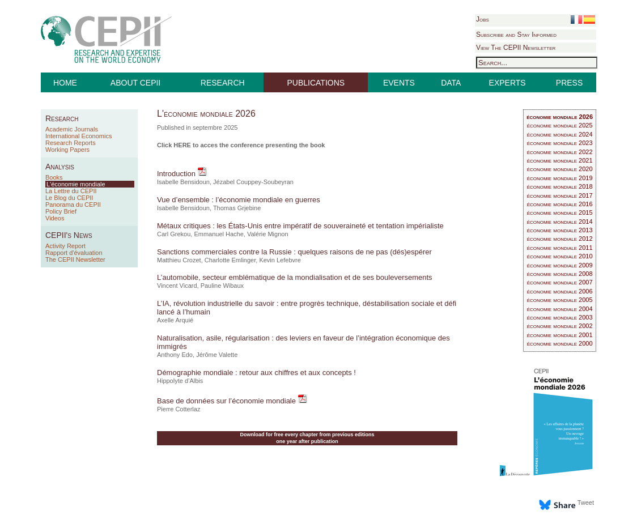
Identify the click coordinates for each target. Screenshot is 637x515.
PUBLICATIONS (316, 82)
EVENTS (399, 82)
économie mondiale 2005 (560, 299)
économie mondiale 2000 (560, 343)
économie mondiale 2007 (560, 282)
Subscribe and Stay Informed (516, 35)
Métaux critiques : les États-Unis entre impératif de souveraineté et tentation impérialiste (300, 226)
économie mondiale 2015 (560, 212)
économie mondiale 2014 (560, 221)
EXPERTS (507, 82)
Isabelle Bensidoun (183, 181)
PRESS (569, 82)
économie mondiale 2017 (560, 195)
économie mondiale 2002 (560, 325)
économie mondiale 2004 (560, 308)
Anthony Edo (175, 354)
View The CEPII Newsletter (515, 48)
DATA (451, 82)
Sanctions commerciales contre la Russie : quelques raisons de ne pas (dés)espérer (294, 252)
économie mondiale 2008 (560, 273)
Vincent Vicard (177, 285)
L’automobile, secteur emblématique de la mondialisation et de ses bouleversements (294, 277)
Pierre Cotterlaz (178, 409)
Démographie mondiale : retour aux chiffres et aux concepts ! (256, 372)
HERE (182, 145)
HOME (65, 82)
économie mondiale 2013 (560, 230)
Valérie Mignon (267, 234)
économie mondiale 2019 (560, 177)
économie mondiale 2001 (560, 334)
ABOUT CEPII (135, 82)
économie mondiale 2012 (560, 238)
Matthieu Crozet (179, 260)
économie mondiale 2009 (560, 265)
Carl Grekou (173, 234)
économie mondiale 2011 (560, 247)
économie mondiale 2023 (560, 142)
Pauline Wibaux (222, 285)
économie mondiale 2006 (560, 291)
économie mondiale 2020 (560, 168)
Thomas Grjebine (237, 208)
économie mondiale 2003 (560, 317)
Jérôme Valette (216, 354)
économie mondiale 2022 (560, 151)
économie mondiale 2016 (560, 204)
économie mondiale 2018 (560, 186)
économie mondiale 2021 (560, 160)
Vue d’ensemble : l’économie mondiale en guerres (238, 199)
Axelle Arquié (175, 320)
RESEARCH (223, 82)
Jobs (482, 19)
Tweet (585, 502)
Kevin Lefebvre (279, 260)
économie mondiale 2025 (560, 125)
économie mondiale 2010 (560, 256)
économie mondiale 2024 (560, 134)
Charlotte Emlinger (230, 260)
